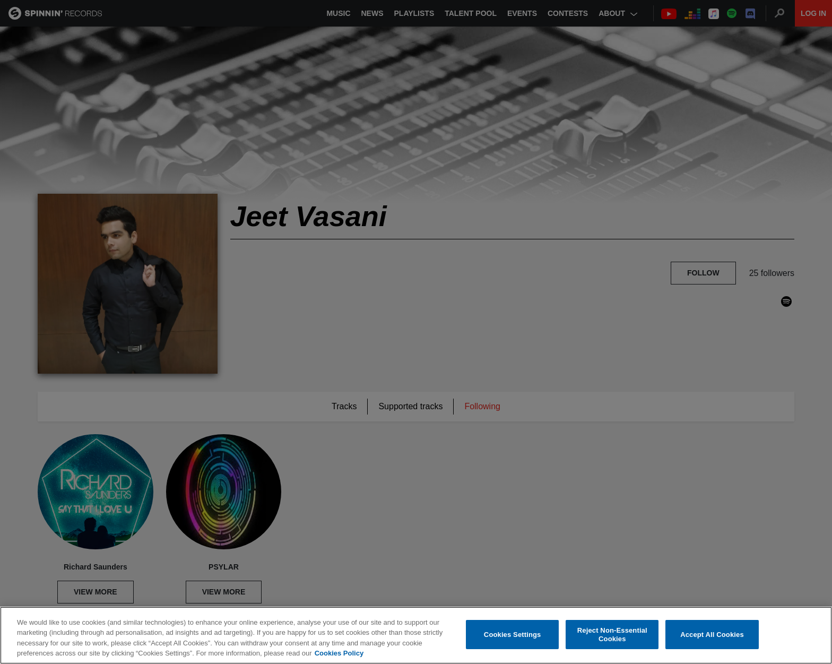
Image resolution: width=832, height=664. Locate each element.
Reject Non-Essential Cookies (612, 635)
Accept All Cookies (712, 635)
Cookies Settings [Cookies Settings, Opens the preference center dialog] (512, 635)
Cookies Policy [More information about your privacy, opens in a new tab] (339, 654)
